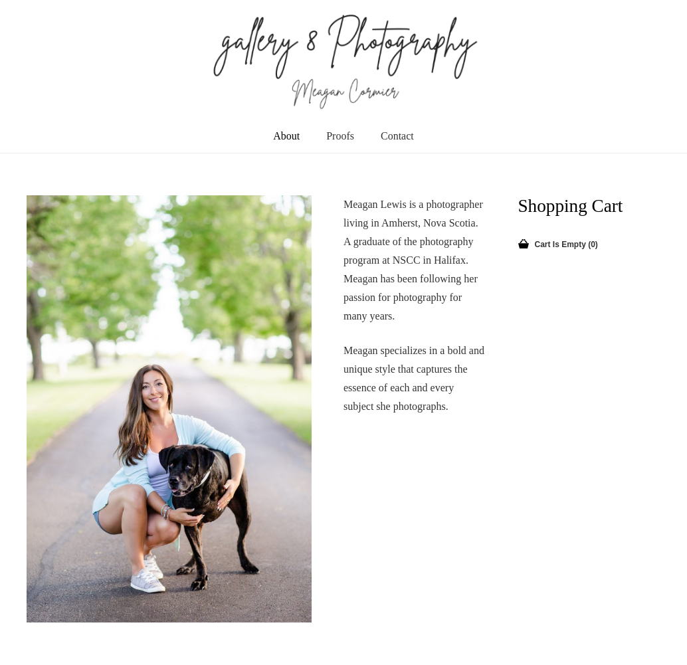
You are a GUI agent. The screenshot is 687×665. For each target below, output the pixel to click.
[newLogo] (344, 60)
